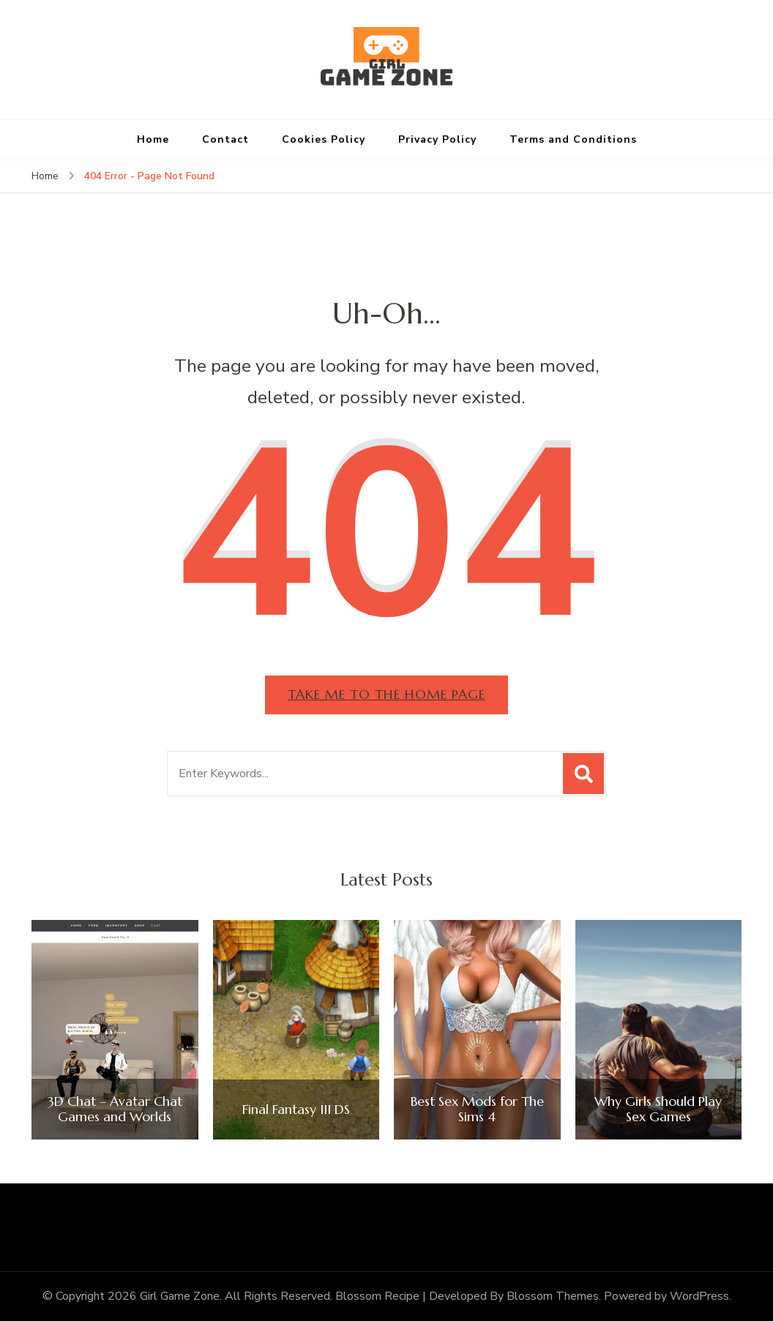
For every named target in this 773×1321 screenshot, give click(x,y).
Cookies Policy (323, 139)
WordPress (699, 1296)
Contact (225, 139)
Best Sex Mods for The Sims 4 (477, 1109)
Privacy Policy (437, 139)
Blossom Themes (553, 1296)
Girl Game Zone (180, 1296)
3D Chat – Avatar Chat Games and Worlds (115, 1109)
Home (153, 139)
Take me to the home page (386, 694)
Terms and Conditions (573, 139)
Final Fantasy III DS (296, 1109)
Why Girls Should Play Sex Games (658, 1109)
